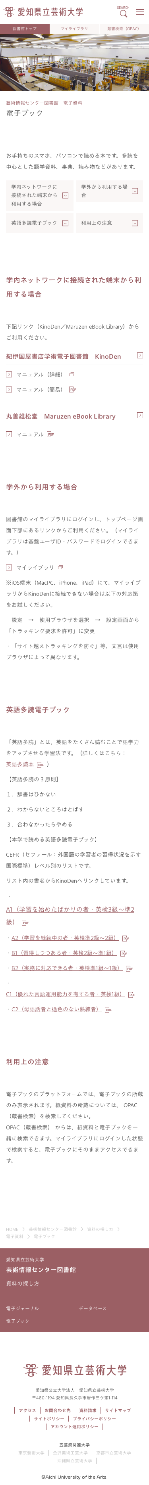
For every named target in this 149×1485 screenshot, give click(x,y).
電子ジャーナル (22, 1308)
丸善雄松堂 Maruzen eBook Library (61, 416)
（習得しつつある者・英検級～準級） (64, 953)
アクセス (27, 1410)
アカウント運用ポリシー (74, 1426)
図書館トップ (25, 29)
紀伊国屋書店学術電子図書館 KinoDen (63, 356)
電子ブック (17, 1321)
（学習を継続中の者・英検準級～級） (65, 938)
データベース (93, 1308)
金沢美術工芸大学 (70, 1453)
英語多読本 (20, 764)
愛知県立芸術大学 (25, 1259)
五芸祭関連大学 (74, 1445)
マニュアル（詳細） (41, 374)
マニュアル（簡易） (41, 389)
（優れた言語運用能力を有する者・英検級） (65, 994)
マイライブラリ (74, 29)
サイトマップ (118, 1410)
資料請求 (88, 1410)
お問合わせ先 (58, 1410)
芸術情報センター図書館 (53, 1229)
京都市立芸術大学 (113, 1453)
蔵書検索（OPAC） (124, 29)
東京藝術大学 (31, 1453)
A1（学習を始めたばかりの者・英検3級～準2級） (70, 915)
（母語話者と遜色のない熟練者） (57, 1009)
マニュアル (30, 434)
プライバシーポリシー (94, 1418)
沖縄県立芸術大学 (74, 1460)
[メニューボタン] (140, 12)
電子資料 (14, 1236)
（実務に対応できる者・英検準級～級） (67, 968)
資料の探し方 (100, 1229)
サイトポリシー (49, 1418)
